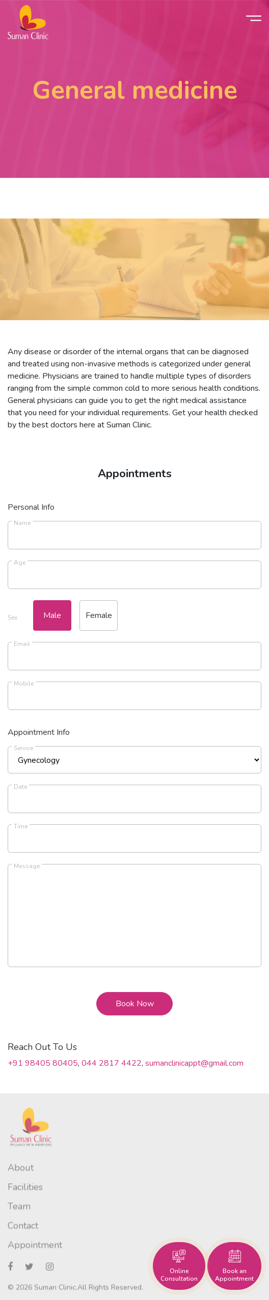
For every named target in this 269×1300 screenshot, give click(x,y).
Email (22, 644)
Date (20, 787)
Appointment (35, 1253)
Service (23, 748)
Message (27, 866)
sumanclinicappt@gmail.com (194, 1063)
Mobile (24, 683)
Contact (23, 1233)
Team (19, 1214)
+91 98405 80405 (43, 1063)
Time (21, 826)
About (21, 1175)
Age (19, 563)
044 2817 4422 (112, 1063)
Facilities (25, 1195)
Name (22, 523)
